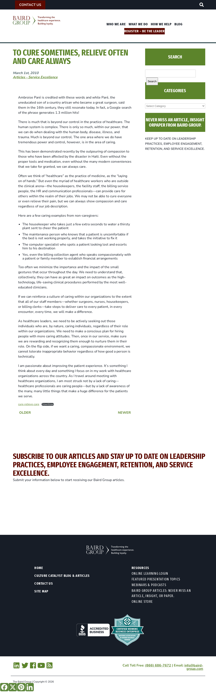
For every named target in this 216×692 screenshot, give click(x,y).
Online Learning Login (150, 574)
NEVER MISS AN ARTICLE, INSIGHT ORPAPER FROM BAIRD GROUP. (175, 122)
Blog (178, 24)
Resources (140, 568)
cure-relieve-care (28, 404)
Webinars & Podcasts (149, 585)
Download (47, 404)
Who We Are (116, 24)
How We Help (161, 24)
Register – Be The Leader (144, 31)
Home (38, 568)
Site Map (41, 591)
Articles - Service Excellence (35, 77)
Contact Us (30, 5)
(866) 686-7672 (158, 665)
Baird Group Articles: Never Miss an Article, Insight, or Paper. (161, 593)
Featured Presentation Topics (156, 579)
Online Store (142, 602)
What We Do (138, 24)
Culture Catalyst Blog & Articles (62, 576)
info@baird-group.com (193, 667)
